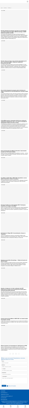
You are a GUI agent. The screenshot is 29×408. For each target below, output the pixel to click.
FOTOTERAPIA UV (4, 392)
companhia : (4, 372)
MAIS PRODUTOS (4, 399)
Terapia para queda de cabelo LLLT (7, 396)
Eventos (5, 7)
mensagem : (4, 376)
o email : (4, 368)
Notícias (9, 7)
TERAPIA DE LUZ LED (5, 394)
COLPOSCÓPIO (3, 397)
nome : (3, 361)
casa (1, 7)
